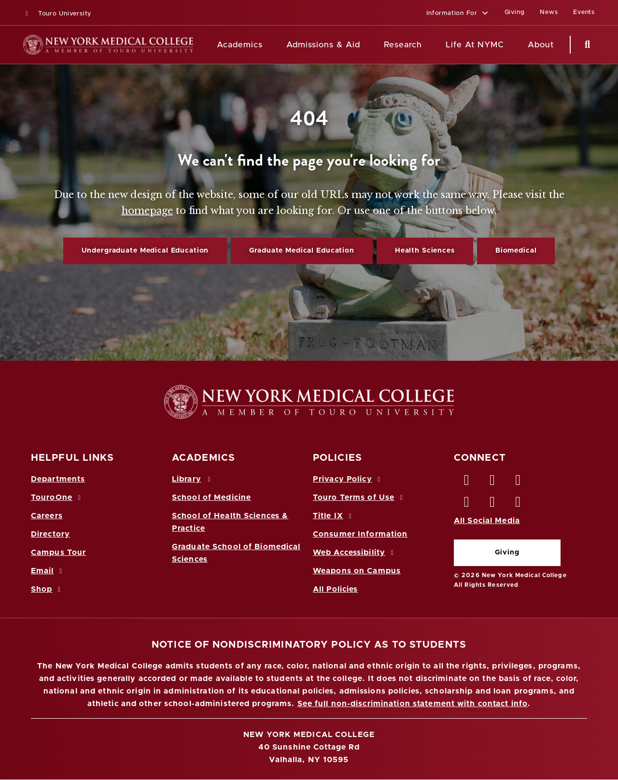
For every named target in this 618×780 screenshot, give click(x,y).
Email (48, 571)
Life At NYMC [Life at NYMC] (475, 45)
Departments (58, 479)
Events (584, 12)
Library (192, 479)
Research (402, 45)
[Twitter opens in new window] (492, 482)
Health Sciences (425, 250)
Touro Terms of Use (359, 497)
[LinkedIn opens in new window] (518, 482)
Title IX (333, 516)
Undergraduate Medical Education (145, 250)
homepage (147, 210)
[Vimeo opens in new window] (492, 504)
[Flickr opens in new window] (518, 504)
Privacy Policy (348, 479)
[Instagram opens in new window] (467, 504)
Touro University (57, 14)
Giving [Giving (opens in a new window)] (515, 12)
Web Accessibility (355, 552)
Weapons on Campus (357, 571)
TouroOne (57, 497)
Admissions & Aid (323, 45)
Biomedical (516, 250)
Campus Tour (58, 552)
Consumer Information (360, 534)
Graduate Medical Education (301, 250)
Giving (507, 552)
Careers (47, 516)
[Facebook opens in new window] (467, 482)
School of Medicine (211, 497)
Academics (240, 45)
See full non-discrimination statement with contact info (412, 704)
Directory (50, 534)
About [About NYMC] (541, 45)
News (549, 12)
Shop (47, 589)
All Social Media (487, 521)
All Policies (335, 589)
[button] (457, 14)
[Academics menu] (269, 45)
